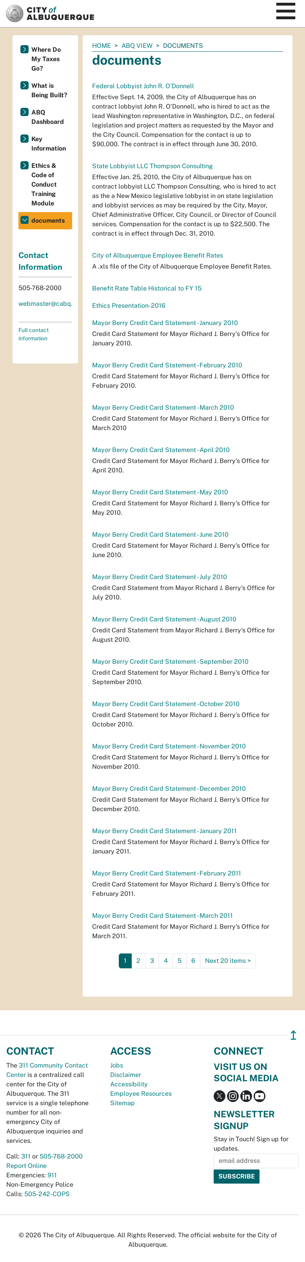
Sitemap (122, 1103)
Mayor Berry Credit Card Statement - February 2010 (167, 365)
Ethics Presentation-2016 (128, 305)
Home (101, 45)
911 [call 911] (52, 1175)
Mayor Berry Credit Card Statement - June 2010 (160, 534)
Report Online (26, 1165)
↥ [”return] (293, 1035)
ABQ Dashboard (47, 117)
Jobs (116, 1065)
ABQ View (137, 45)
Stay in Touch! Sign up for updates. (251, 1143)
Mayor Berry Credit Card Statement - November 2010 (169, 746)
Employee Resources (141, 1093)
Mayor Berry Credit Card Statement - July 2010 (159, 577)
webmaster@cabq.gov (50, 303)
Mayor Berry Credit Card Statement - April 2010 (161, 450)
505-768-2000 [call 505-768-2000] (61, 1156)
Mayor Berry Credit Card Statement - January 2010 (165, 323)
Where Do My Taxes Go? (46, 59)
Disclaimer (125, 1075)
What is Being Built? (49, 90)
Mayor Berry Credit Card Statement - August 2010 (164, 619)
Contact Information (40, 261)
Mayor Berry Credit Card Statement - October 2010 (166, 704)
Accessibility (129, 1084)
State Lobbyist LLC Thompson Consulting (152, 166)
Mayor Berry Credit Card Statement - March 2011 (162, 915)
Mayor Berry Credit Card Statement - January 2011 (164, 831)
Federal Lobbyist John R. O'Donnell (143, 86)
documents (48, 220)
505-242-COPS (47, 1194)
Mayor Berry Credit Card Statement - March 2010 (163, 407)
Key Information (48, 143)
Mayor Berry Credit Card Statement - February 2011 (166, 873)
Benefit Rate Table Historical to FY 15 (147, 288)
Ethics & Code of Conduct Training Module (44, 184)
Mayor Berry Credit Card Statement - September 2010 (170, 661)
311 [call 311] (26, 1156)
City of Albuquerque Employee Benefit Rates (157, 255)
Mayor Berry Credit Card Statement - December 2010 (169, 788)
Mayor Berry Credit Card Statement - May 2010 (160, 492)
